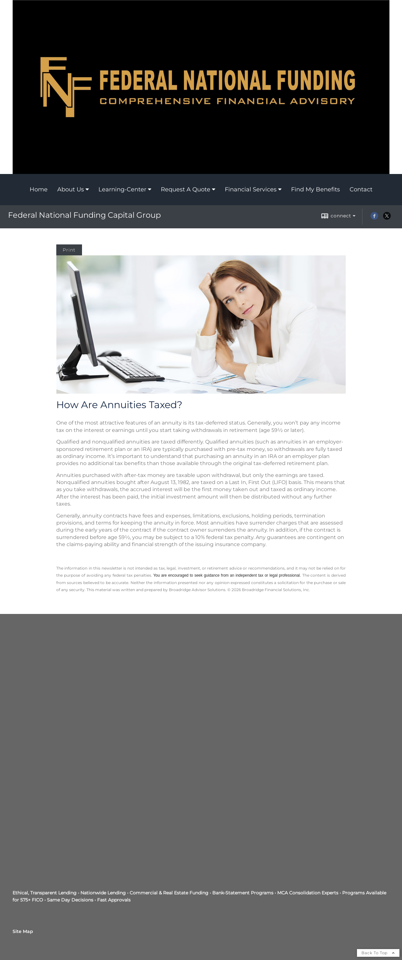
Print (69, 250)
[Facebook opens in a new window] (374, 218)
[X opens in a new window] (387, 218)
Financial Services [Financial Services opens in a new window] (251, 189)
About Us (70, 189)
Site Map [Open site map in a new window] (23, 931)
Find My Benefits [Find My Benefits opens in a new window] (315, 189)
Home (39, 189)
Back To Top (378, 952)
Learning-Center (122, 189)
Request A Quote (185, 189)
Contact (361, 189)
